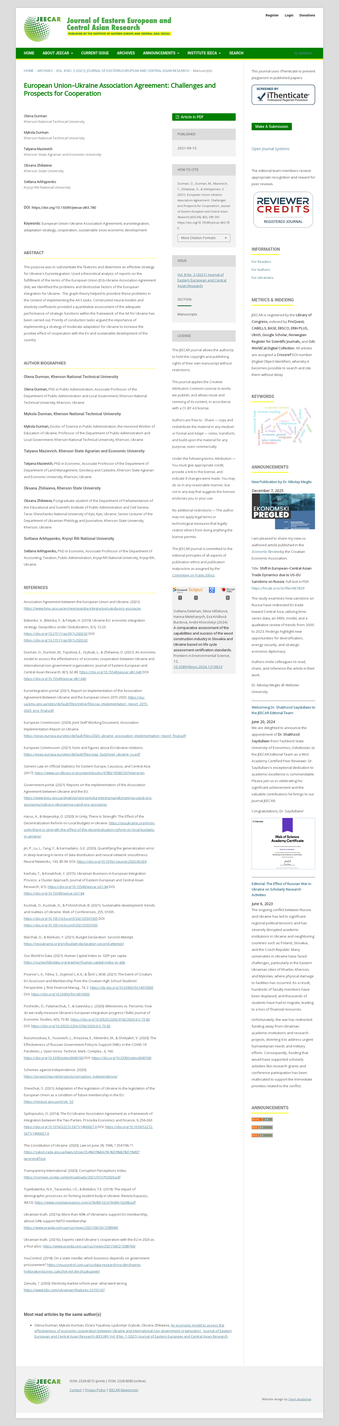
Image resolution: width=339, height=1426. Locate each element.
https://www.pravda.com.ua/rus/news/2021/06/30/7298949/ (71, 1227)
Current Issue (95, 53)
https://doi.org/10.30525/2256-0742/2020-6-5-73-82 (110, 1019)
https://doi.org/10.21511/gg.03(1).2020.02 (56, 633)
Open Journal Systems (270, 148)
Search (236, 53)
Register (272, 15)
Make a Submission (271, 126)
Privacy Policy (95, 1390)
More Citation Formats (198, 238)
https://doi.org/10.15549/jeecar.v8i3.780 (64, 208)
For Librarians (263, 277)
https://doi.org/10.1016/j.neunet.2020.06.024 (111, 861)
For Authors (261, 269)
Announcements (159, 53)
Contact (76, 1390)
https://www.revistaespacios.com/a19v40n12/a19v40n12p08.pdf (85, 1202)
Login (289, 15)
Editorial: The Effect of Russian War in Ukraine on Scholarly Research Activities (281, 889)
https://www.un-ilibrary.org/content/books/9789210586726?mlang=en (90, 772)
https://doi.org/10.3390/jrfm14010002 (60, 994)
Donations (307, 15)
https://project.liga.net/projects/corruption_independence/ (71, 1076)
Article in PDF (192, 117)
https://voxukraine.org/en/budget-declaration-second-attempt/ (74, 943)
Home (29, 53)
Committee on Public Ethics (193, 575)
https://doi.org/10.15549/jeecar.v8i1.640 (110, 672)
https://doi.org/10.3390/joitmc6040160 (53, 1057)
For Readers (261, 261)
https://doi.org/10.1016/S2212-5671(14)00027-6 (60, 1126)
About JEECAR (56, 53)
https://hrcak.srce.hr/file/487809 (278, 588)
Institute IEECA (203, 53)
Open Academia (299, 1399)
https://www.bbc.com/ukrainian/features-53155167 (64, 1290)
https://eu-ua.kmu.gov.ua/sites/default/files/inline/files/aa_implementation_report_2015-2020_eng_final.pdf (86, 704)
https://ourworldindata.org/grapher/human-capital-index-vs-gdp (74, 962)
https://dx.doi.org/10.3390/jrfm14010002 (121, 987)
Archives (126, 53)
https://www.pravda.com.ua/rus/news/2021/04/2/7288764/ (89, 1246)
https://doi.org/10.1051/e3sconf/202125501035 (61, 918)
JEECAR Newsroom (123, 1390)
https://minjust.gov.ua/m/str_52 (48, 1101)
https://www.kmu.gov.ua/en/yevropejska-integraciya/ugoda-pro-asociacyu (82, 608)
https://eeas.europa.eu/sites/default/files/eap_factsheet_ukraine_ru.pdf (82, 754)
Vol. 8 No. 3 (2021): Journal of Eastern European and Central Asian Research (122, 70)
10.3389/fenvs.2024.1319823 (197, 666)
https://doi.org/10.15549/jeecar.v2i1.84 (78, 886)
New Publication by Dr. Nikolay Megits (282, 481)
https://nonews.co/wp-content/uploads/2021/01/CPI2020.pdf (72, 1177)
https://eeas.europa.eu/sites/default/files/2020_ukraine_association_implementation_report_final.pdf (105, 735)
